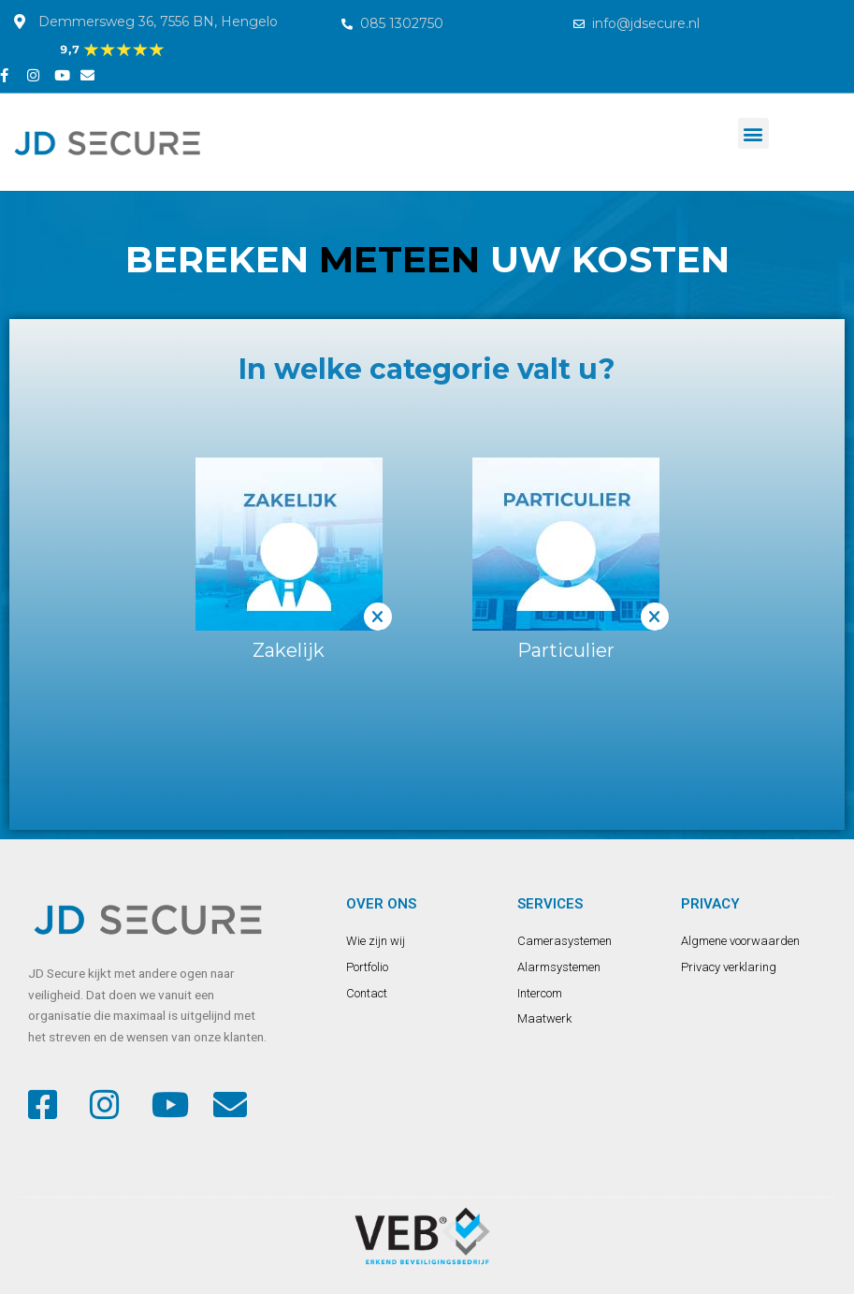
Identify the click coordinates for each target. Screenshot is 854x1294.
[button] (753, 133)
